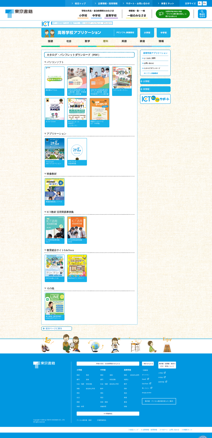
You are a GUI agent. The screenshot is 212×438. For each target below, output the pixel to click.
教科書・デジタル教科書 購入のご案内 (159, 401)
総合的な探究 (134, 375)
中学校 (96, 15)
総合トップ (79, 3)
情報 (161, 42)
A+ (204, 3)
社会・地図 (80, 384)
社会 (69, 42)
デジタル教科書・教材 (84, 420)
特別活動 (89, 384)
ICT (46, 23)
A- (200, 3)
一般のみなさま (136, 15)
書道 (125, 402)
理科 (106, 42)
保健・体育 (80, 406)
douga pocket (146, 392)
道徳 (87, 379)
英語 (124, 42)
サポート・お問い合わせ (136, 3)
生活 (78, 397)
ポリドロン (145, 375)
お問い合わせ (149, 63)
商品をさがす (202, 14)
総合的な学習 (90, 388)
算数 (78, 388)
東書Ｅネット (166, 3)
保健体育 (103, 406)
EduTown (146, 383)
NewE (145, 379)
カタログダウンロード (152, 68)
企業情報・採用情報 (106, 3)
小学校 (83, 15)
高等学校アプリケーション (155, 53)
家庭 (142, 42)
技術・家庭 (104, 402)
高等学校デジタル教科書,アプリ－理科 (70, 23)
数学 (87, 42)
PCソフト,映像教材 (151, 73)
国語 (50, 42)
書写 (78, 379)
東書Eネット (187, 430)
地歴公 (126, 379)
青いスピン (147, 388)
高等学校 (111, 15)
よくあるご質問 (149, 58)
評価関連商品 (101, 420)
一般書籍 (145, 370)
